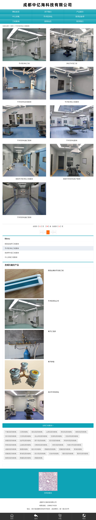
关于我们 (48, 12)
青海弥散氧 (78, 449)
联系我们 (80, 21)
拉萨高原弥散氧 (25, 440)
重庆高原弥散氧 (67, 453)
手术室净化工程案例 (22, 26)
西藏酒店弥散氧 (10, 453)
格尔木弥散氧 (36, 449)
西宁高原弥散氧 (40, 440)
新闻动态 (48, 21)
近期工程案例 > (48, 425)
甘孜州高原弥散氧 (72, 436)
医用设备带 (80, 16)
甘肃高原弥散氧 (56, 436)
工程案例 (15, 21)
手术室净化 (47, 16)
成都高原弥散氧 (10, 449)
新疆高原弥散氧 (10, 440)
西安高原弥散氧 (66, 432)
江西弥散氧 (24, 432)
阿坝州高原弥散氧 (70, 440)
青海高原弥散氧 (25, 453)
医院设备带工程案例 (12, 244)
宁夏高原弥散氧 (10, 432)
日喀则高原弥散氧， (42, 445)
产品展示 (80, 12)
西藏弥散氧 (38, 458)
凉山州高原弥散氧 (41, 436)
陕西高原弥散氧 (81, 432)
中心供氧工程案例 (11, 257)
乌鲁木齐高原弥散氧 (74, 445)
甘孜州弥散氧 (54, 453)
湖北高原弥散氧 (36, 432)
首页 (12, 26)
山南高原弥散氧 (25, 445)
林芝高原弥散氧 (57, 445)
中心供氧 (15, 16)
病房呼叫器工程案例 (12, 253)
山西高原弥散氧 (51, 432)
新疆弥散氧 (24, 449)
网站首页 (15, 12)
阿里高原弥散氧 (10, 445)
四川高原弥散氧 (10, 436)
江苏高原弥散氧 (25, 436)
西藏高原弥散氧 (50, 449)
